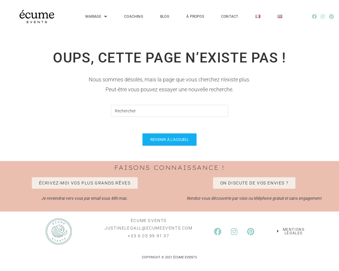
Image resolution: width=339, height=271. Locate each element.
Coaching (133, 16)
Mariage (96, 16)
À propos (195, 16)
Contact (229, 16)
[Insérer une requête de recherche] (169, 111)
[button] (96, 17)
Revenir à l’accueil (169, 141)
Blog (164, 16)
